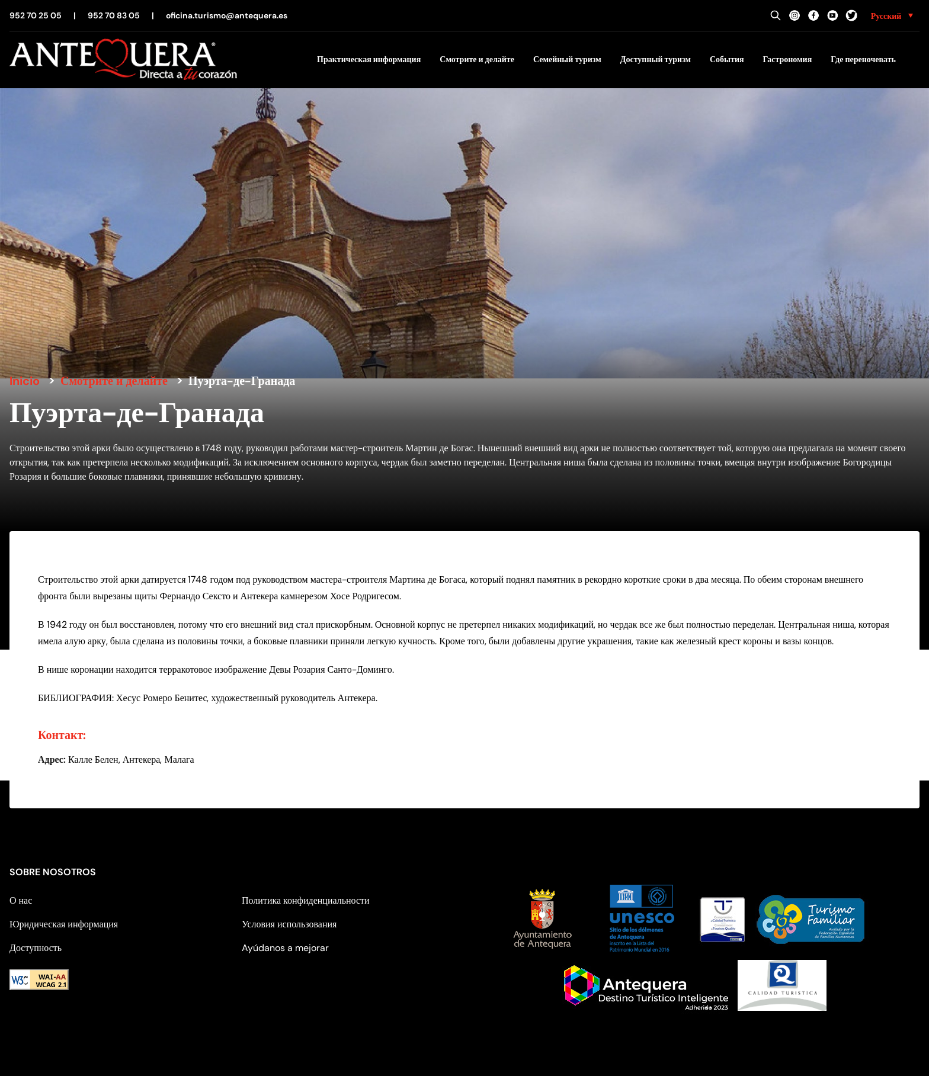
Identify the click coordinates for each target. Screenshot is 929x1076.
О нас (20, 900)
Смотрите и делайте (477, 59)
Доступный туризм (655, 59)
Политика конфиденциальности (306, 900)
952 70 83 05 (114, 15)
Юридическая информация (63, 924)
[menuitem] (892, 15)
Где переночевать (863, 59)
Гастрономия (787, 59)
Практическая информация (369, 59)
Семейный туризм (567, 59)
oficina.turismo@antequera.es (226, 15)
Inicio (24, 380)
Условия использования (289, 924)
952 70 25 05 (35, 15)
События (727, 59)
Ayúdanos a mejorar (285, 948)
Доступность (35, 948)
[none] (892, 15)
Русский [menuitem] (886, 16)
